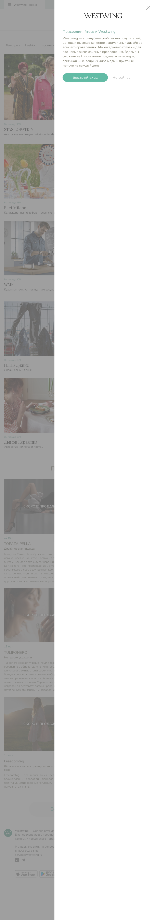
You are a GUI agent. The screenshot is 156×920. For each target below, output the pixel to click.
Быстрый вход (85, 77)
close (148, 7)
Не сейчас (121, 77)
